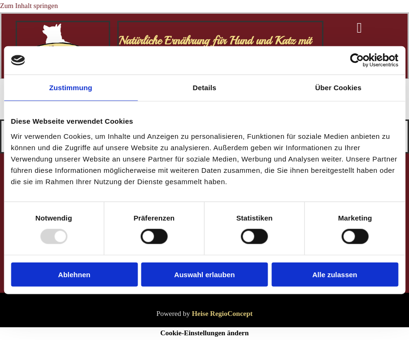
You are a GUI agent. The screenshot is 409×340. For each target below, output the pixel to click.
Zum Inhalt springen (29, 5)
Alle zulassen (334, 274)
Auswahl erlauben (204, 274)
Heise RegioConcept (222, 313)
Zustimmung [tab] (70, 88)
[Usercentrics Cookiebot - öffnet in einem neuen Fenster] (356, 60)
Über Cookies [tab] (338, 88)
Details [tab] (205, 88)
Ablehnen (74, 274)
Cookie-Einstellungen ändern (204, 333)
